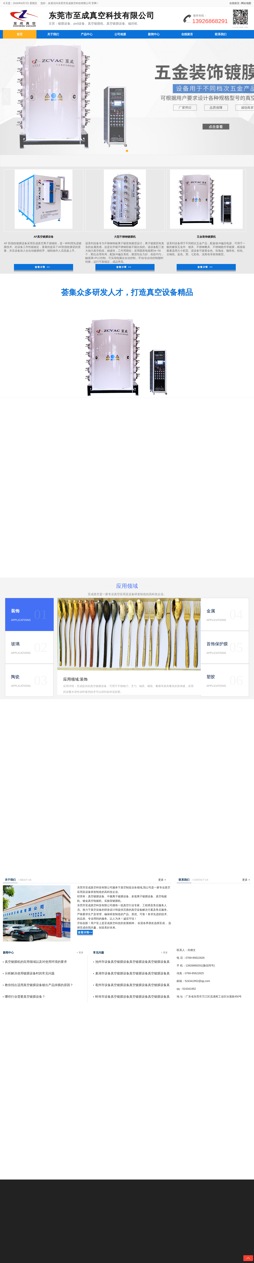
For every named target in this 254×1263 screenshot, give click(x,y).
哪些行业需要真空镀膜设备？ (25, 996)
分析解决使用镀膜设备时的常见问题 (29, 973)
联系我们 (220, 33)
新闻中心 (154, 33)
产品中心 (86, 33)
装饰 (84, 679)
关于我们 (53, 33)
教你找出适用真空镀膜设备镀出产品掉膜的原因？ (39, 985)
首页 (19, 33)
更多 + (162, 879)
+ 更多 (80, 952)
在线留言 (234, 4)
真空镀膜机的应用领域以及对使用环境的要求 (36, 961)
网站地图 (246, 4)
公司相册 (120, 33)
